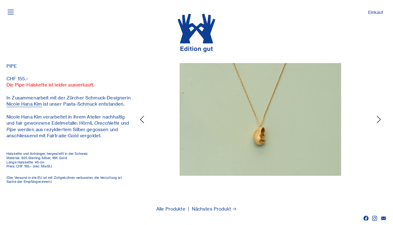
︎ (375, 218)
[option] (260, 119)
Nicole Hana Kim (24, 104)
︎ (366, 218)
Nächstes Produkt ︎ (214, 209)
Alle (160, 209)
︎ (383, 218)
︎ (10, 12)
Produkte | (178, 209)
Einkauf (375, 12)
